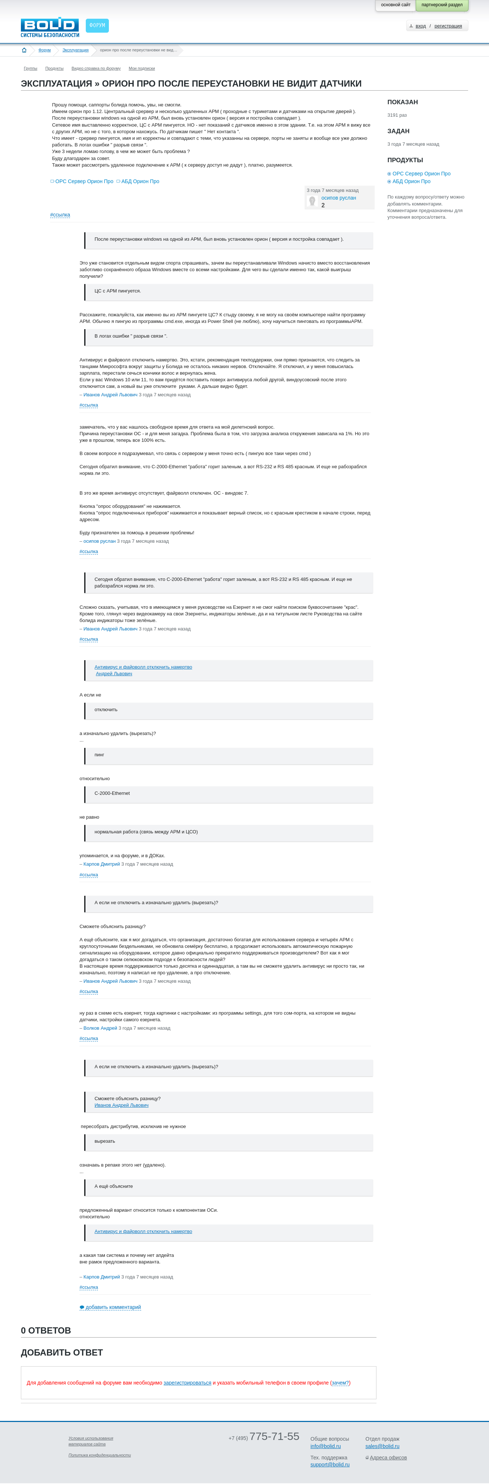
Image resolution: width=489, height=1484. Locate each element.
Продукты (54, 68)
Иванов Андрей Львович (121, 1105)
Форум (44, 50)
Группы (30, 68)
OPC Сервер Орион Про (84, 181)
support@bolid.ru (330, 1464)
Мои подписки (142, 68)
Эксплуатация (75, 50)
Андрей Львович (114, 673)
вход (421, 26)
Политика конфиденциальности (100, 1455)
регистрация (448, 26)
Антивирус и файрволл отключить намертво (143, 667)
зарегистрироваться (187, 1383)
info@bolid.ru (325, 1446)
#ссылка (60, 215)
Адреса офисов (388, 1458)
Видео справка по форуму (96, 68)
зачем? (340, 1383)
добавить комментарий (113, 1307)
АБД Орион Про (140, 181)
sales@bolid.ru (382, 1446)
